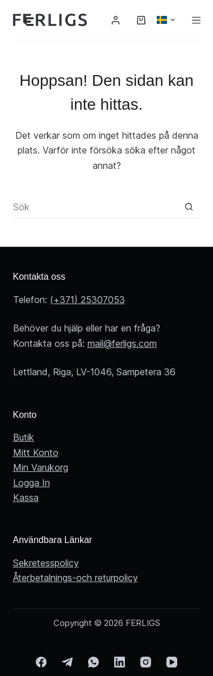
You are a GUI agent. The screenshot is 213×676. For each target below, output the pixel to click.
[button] (166, 20)
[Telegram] (67, 662)
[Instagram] (145, 662)
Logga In (31, 482)
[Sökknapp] (189, 207)
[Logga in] (115, 20)
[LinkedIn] (119, 662)
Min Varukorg (40, 467)
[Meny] (196, 20)
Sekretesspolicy (46, 563)
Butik (23, 437)
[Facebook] (41, 662)
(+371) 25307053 (87, 299)
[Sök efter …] (95, 207)
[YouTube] (171, 662)
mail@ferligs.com (122, 343)
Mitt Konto (36, 452)
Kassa (26, 497)
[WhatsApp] (93, 662)
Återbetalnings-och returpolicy (75, 577)
